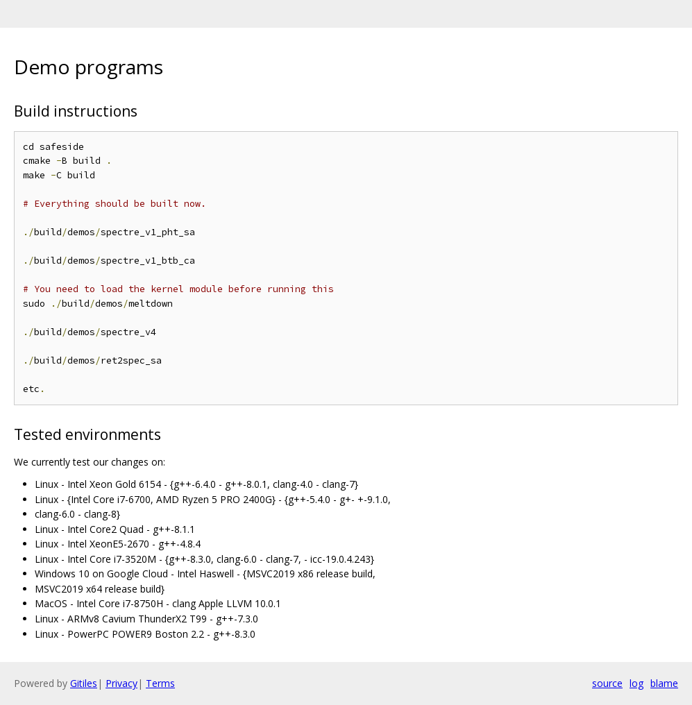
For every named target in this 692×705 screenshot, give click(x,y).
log (636, 683)
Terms (160, 683)
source (607, 683)
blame (664, 683)
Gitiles (83, 683)
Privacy (121, 683)
